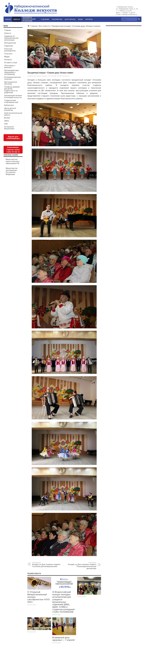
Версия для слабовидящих (13, 137)
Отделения (8, 46)
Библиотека (9, 105)
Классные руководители (10, 50)
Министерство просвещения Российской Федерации (12, 171)
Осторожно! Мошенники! (9, 128)
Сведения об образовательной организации (11, 38)
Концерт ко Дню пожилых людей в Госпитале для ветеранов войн (46, 564)
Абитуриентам (10, 43)
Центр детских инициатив (10, 109)
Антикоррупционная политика (12, 78)
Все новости (44, 26)
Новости (7, 33)
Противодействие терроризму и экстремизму (11, 72)
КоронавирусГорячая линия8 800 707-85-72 (13, 149)
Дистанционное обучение (10, 83)
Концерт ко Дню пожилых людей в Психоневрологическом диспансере (81, 565)
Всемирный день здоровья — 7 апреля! (63, 638)
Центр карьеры (70, 19)
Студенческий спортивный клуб (11, 101)
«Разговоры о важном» (9, 66)
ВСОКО (7, 118)
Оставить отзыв (10, 63)
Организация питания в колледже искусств (13, 96)
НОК (6, 124)
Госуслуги (8, 54)
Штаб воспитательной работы (13, 114)
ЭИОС (6, 121)
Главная (33, 26)
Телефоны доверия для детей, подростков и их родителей (12, 89)
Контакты (8, 60)
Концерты (44, 76)
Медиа (7, 57)
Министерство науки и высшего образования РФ (12, 161)
